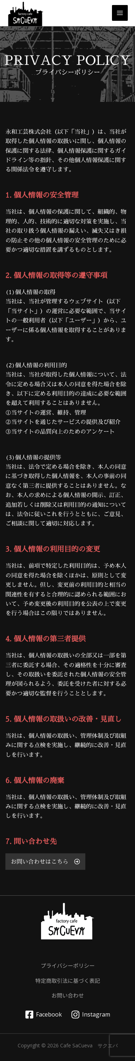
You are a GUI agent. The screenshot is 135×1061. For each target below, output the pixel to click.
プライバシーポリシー (68, 965)
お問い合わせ (67, 995)
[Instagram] (91, 1014)
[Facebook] (43, 1014)
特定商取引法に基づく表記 (67, 980)
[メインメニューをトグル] (120, 13)
